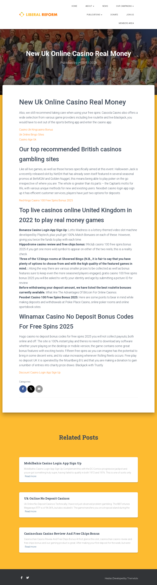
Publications (94, 15)
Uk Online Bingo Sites (32, 134)
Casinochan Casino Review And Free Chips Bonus (61, 533)
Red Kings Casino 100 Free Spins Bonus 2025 (48, 199)
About (89, 6)
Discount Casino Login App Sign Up (41, 371)
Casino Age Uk (28, 139)
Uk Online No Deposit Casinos (46, 498)
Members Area (126, 23)
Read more (30, 475)
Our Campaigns (125, 6)
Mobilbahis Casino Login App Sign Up (52, 462)
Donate (114, 15)
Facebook (21, 577)
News (105, 6)
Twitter (28, 577)
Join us (130, 15)
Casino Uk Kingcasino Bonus (37, 129)
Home (74, 6)
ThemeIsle (132, 577)
